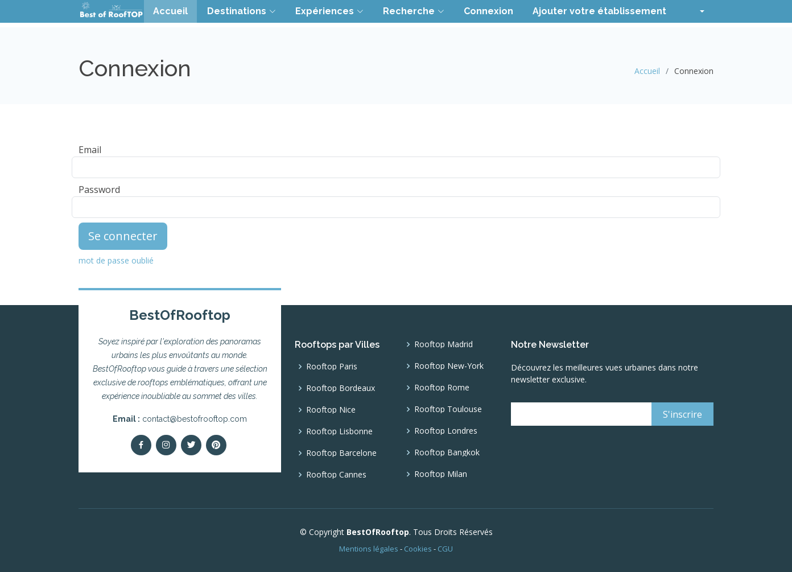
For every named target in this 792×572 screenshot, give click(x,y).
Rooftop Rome (441, 388)
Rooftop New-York (449, 366)
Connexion (488, 11)
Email (90, 149)
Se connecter (123, 236)
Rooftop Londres (445, 431)
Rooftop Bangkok (447, 452)
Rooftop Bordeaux (340, 388)
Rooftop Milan (440, 474)
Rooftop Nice (331, 410)
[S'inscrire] (682, 414)
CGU (445, 549)
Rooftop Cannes (336, 475)
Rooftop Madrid (443, 344)
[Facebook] (141, 445)
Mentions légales (368, 549)
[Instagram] (166, 445)
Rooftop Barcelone (341, 453)
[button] (694, 11)
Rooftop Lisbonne (339, 431)
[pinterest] (216, 445)
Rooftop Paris (331, 367)
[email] (581, 414)
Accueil (170, 11)
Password (99, 189)
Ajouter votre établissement (599, 11)
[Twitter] (191, 445)
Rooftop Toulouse (448, 409)
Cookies (418, 549)
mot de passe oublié (116, 260)
